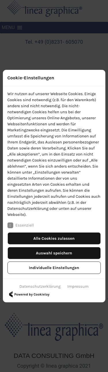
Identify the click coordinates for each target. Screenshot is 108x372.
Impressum (78, 286)
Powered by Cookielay (28, 294)
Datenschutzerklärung (40, 286)
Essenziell (20, 225)
